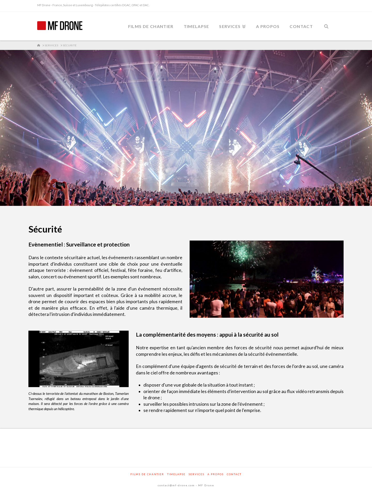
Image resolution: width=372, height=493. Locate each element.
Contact (234, 474)
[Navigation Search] (326, 26)
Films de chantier (147, 474)
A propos (215, 474)
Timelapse (176, 474)
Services (196, 474)
